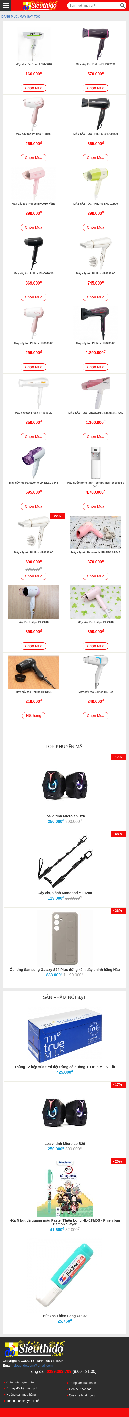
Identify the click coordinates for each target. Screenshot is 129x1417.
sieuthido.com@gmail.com (33, 1365)
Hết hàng (33, 715)
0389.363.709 (59, 1371)
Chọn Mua (33, 88)
